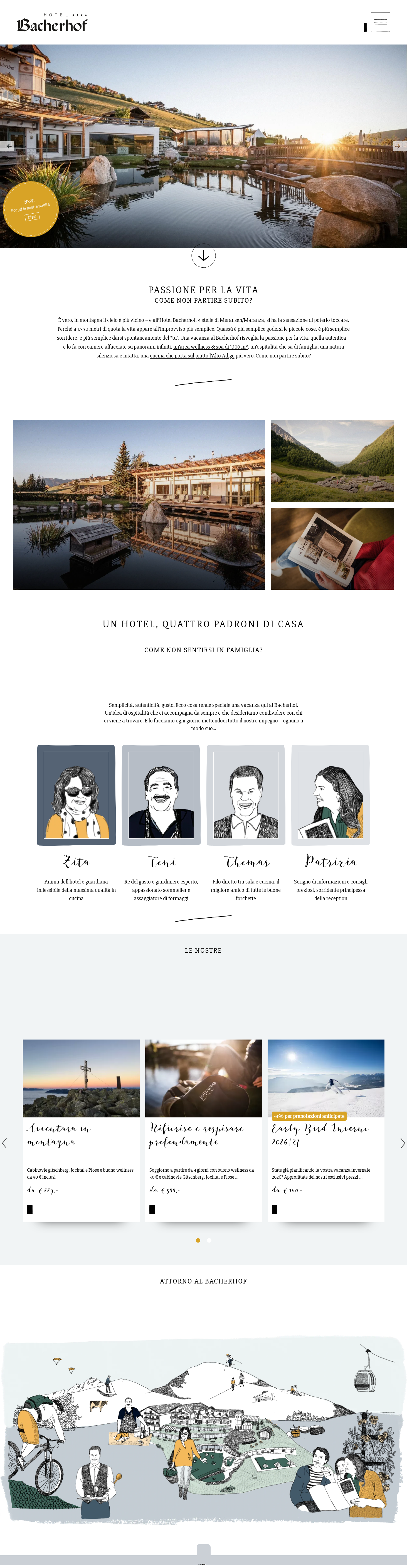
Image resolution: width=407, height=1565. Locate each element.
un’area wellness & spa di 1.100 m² (210, 346)
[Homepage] (52, 22)
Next (398, 146)
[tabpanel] (81, 1131)
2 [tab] (209, 1240)
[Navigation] (380, 22)
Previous (8, 146)
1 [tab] (198, 1240)
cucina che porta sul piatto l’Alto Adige (192, 355)
